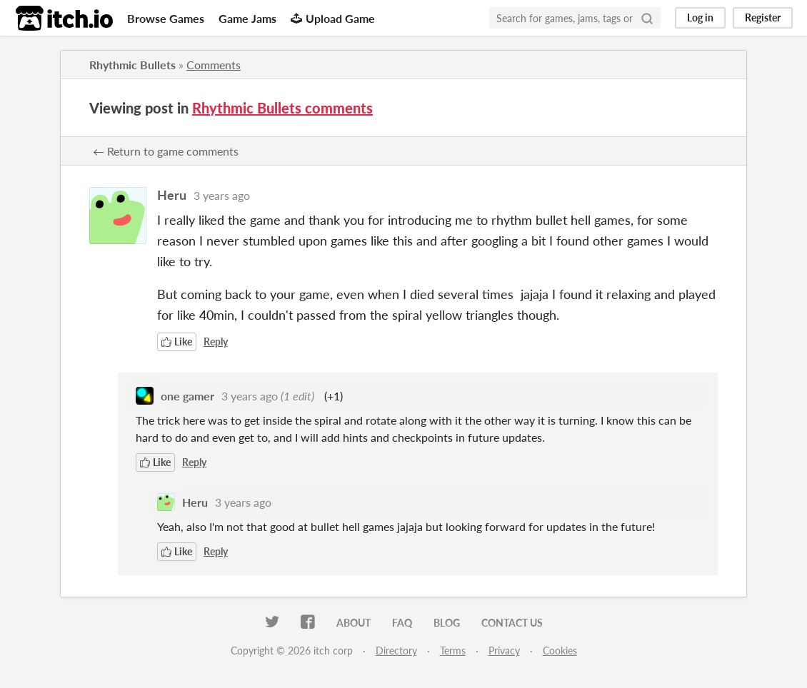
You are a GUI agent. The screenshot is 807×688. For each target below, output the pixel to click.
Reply (216, 341)
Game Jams (247, 18)
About (353, 623)
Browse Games (165, 18)
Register (763, 17)
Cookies (560, 650)
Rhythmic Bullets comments (282, 107)
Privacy (504, 650)
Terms (453, 650)
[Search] (647, 18)
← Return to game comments (166, 151)
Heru (171, 195)
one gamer (187, 396)
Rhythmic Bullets (132, 64)
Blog (446, 623)
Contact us (512, 623)
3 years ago (222, 195)
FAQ (402, 623)
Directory (396, 650)
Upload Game (333, 18)
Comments (213, 64)
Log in (700, 17)
